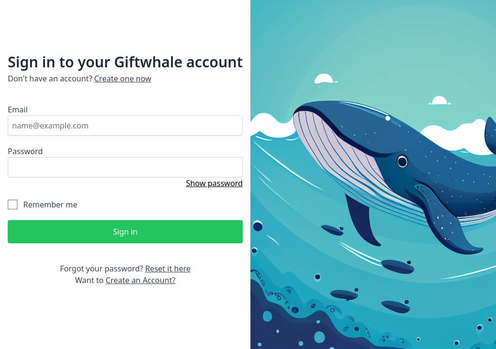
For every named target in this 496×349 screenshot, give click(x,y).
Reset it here (168, 268)
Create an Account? (140, 280)
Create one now (123, 78)
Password (25, 151)
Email (18, 109)
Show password (214, 183)
